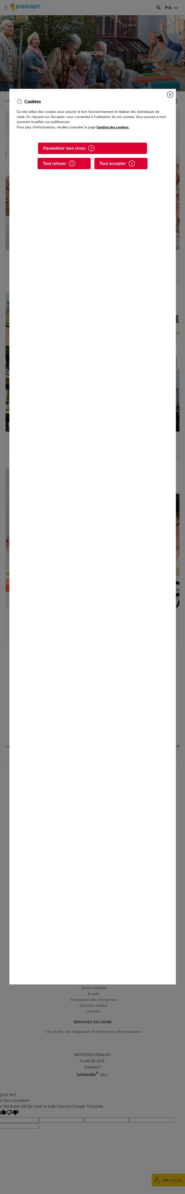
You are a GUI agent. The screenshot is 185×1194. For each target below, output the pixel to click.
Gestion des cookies (112, 126)
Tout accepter (112, 163)
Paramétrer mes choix (64, 148)
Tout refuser (54, 163)
